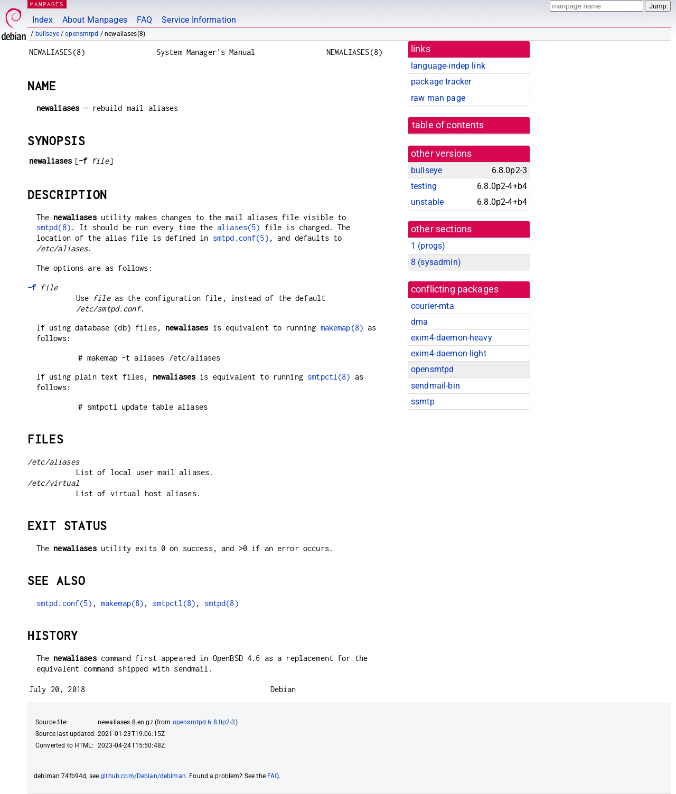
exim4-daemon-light (448, 353)
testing (424, 186)
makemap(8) (342, 327)
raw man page (438, 98)
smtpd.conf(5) (241, 237)
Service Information (199, 20)
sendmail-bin (435, 386)
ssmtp (423, 401)
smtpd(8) (53, 227)
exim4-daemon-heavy (451, 338)
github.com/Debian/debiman (143, 776)
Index (42, 20)
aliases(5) (238, 227)
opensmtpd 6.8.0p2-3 (204, 722)
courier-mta (432, 306)
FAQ (144, 20)
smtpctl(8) (329, 376)
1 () (428, 246)
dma (419, 322)
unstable (427, 202)
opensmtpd (81, 33)
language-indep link (448, 66)
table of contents (448, 125)
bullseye (47, 33)
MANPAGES (47, 4)
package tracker (441, 82)
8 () (436, 262)
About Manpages (94, 20)
